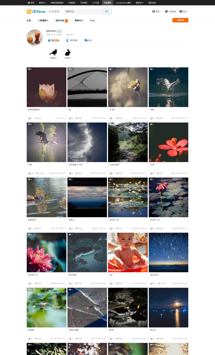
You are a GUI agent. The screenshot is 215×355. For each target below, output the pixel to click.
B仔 (111, 275)
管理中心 (79, 20)
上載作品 (180, 20)
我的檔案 (73, 40)
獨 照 (111, 330)
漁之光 (153, 330)
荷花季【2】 (155, 220)
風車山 (72, 220)
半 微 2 (112, 110)
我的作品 (62, 20)
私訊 (90, 40)
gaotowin (51, 31)
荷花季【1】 (33, 275)
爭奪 (152, 110)
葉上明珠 (73, 275)
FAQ (92, 20)
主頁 (29, 20)
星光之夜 (154, 275)
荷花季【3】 (114, 220)
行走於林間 (114, 165)
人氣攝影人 (43, 20)
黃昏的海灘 (73, 330)
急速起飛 (32, 220)
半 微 (152, 165)
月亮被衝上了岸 (75, 165)
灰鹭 (30, 165)
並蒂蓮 (31, 330)
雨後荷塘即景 (34, 110)
